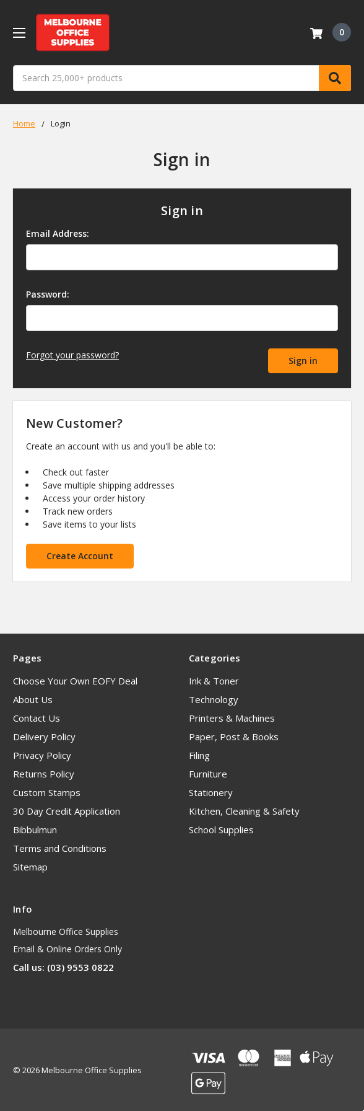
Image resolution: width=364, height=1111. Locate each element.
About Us (33, 698)
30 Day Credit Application (66, 809)
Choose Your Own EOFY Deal (75, 679)
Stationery (211, 791)
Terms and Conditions (59, 847)
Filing (199, 754)
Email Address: (57, 233)
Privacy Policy (42, 754)
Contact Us (36, 716)
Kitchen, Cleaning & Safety (244, 809)
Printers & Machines (232, 716)
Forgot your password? (72, 355)
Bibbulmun (35, 828)
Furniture (208, 772)
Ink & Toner (214, 679)
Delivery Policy (44, 735)
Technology (213, 698)
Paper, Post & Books (234, 735)
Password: (47, 294)
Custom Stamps (46, 791)
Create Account (79, 554)
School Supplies (221, 828)
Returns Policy (43, 772)
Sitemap (30, 865)
